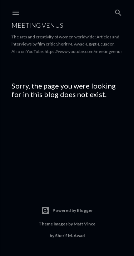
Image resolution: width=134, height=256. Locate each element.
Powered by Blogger (67, 210)
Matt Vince (84, 223)
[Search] (118, 11)
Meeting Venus (37, 25)
